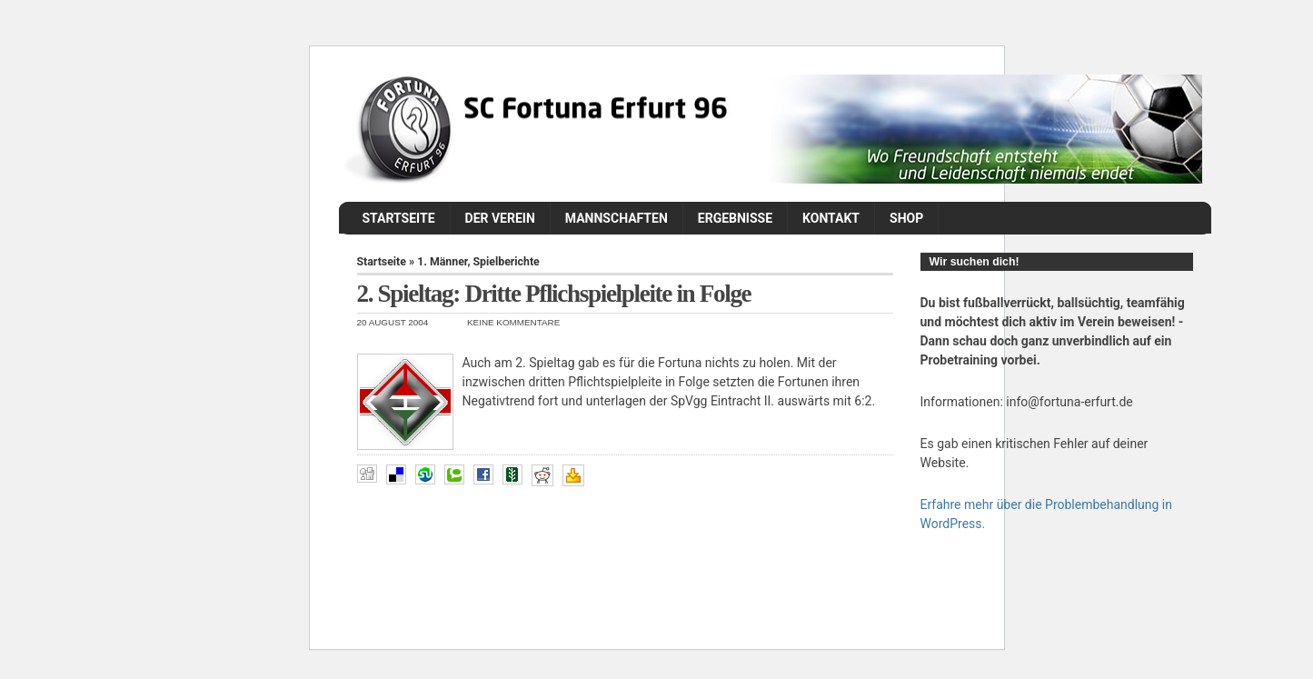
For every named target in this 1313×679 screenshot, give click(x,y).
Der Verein (500, 218)
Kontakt (831, 218)
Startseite (399, 218)
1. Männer (442, 261)
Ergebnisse (735, 218)
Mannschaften (616, 218)
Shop (906, 218)
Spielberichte (506, 261)
